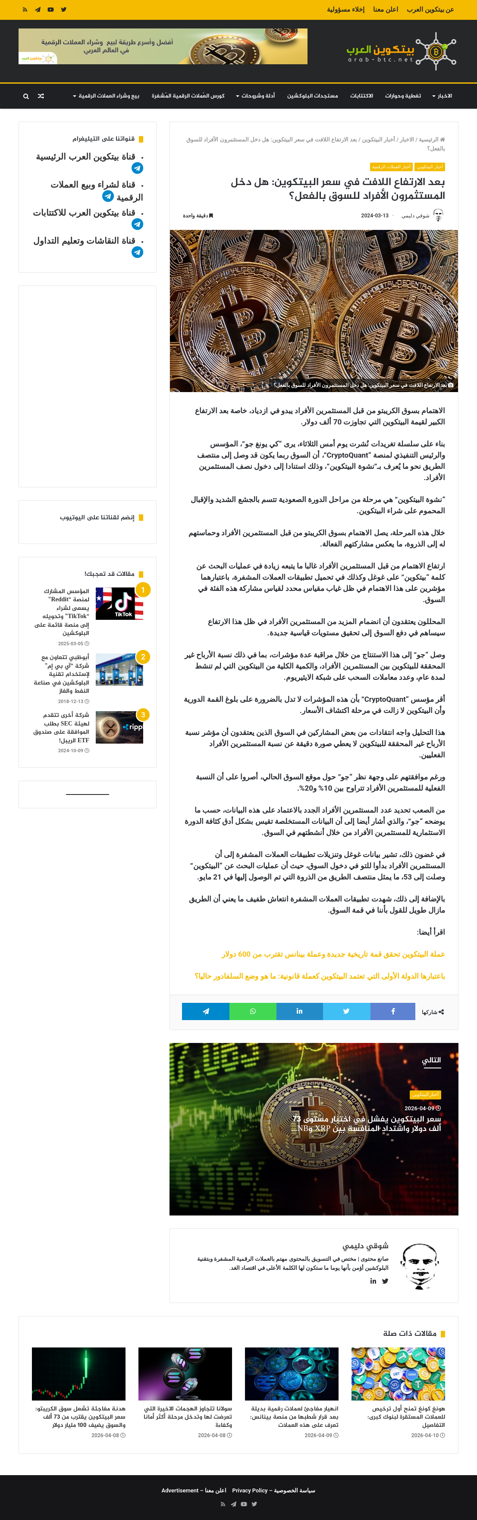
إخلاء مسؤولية (345, 9)
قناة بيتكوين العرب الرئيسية (85, 156)
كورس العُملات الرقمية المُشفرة (188, 96)
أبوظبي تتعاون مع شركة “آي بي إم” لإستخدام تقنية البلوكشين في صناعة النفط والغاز (61, 674)
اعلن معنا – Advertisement (194, 1490)
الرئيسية (432, 139)
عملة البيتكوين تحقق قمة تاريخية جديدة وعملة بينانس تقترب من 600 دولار (334, 954)
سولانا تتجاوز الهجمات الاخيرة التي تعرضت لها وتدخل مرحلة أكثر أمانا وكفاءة (188, 1417)
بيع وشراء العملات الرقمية (108, 96)
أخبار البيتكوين (378, 139)
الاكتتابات (361, 96)
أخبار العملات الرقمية (389, 167)
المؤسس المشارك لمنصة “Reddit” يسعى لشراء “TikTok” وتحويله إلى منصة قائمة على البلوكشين (61, 613)
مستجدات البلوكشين (312, 96)
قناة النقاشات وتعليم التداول (84, 240)
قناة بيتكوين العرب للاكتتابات (84, 212)
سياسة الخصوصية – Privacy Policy (274, 1490)
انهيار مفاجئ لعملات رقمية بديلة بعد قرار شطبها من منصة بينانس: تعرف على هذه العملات (294, 1417)
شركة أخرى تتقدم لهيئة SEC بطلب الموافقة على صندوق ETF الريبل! (61, 728)
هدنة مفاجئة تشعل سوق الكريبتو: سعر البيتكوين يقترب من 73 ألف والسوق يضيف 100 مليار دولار (80, 1417)
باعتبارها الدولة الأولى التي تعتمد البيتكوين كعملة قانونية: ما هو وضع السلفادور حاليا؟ (320, 976)
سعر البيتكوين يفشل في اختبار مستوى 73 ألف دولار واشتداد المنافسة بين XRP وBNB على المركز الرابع (366, 1129)
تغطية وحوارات (403, 96)
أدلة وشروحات (258, 96)
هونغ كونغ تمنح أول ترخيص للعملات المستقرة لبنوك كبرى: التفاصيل (406, 1417)
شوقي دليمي (416, 216)
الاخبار (445, 96)
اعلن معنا (385, 9)
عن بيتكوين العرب (430, 9)
